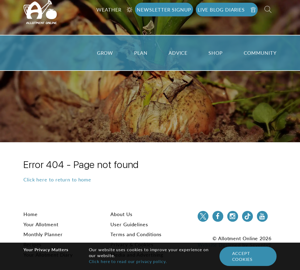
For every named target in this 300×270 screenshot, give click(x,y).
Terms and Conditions (136, 234)
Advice (178, 53)
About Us (121, 214)
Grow (105, 53)
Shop (215, 53)
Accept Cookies (242, 256)
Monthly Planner (43, 234)
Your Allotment (40, 224)
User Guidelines (129, 224)
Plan (141, 53)
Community (260, 53)
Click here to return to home (57, 180)
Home (30, 214)
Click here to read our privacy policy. (128, 261)
